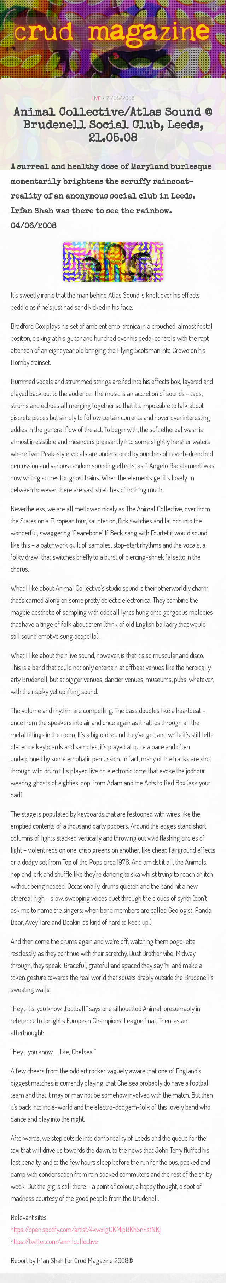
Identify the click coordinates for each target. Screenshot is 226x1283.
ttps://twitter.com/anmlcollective (56, 1241)
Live (96, 98)
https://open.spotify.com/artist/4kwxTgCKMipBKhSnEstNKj (86, 1229)
